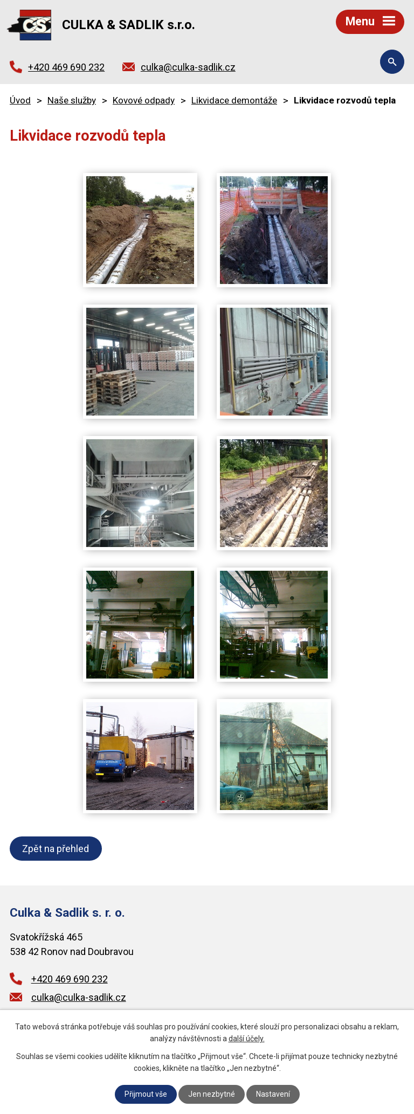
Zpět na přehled (55, 848)
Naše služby (71, 100)
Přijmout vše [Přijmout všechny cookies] (146, 1094)
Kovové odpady (144, 100)
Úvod (20, 100)
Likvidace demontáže (234, 100)
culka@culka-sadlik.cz (188, 67)
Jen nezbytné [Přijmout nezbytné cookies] (211, 1094)
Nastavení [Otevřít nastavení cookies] (273, 1094)
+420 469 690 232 (66, 67)
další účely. (247, 1038)
